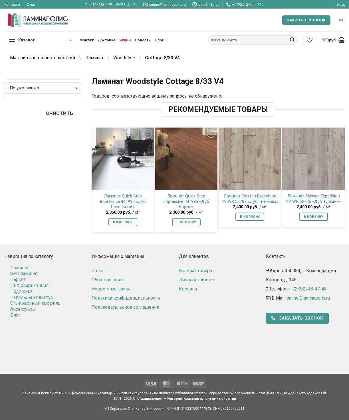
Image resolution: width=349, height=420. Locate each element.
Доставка (106, 40)
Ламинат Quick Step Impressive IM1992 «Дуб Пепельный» (123, 201)
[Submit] (292, 40)
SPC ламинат (24, 273)
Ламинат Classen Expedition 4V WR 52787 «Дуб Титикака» (250, 199)
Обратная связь (108, 279)
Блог (159, 40)
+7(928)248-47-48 (308, 289)
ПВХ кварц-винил (29, 285)
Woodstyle (124, 57)
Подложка (21, 291)
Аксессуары (23, 309)
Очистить (59, 113)
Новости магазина (111, 289)
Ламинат (94, 57)
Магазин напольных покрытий (42, 57)
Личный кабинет (196, 279)
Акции (125, 40)
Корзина (188, 289)
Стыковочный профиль (35, 303)
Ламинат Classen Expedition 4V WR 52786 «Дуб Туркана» (313, 199)
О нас (31, 4)
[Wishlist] (309, 40)
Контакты (12, 4)
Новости (143, 40)
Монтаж (87, 40)
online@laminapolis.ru (308, 298)
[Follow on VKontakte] (340, 20)
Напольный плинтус (31, 297)
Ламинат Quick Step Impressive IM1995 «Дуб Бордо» (186, 201)
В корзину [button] (123, 222)
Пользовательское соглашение (125, 307)
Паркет (18, 279)
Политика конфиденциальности (126, 298)
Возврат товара (195, 270)
